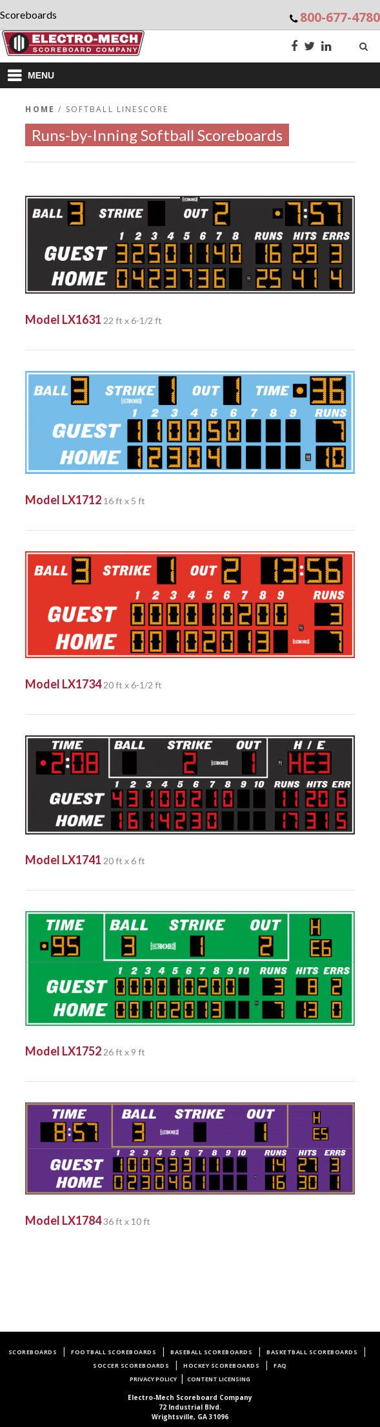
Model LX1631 (63, 319)
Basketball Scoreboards (311, 1352)
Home (40, 109)
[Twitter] (309, 47)
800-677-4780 (340, 17)
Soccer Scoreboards (131, 1365)
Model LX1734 (63, 684)
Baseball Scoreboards (211, 1352)
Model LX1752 (63, 1051)
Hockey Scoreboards (221, 1365)
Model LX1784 (63, 1220)
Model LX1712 (63, 500)
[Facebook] (294, 47)
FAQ (280, 1365)
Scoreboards (32, 1352)
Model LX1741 (63, 860)
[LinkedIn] (326, 47)
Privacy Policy (153, 1379)
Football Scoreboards (113, 1352)
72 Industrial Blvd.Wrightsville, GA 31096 (190, 1407)
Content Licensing (218, 1379)
